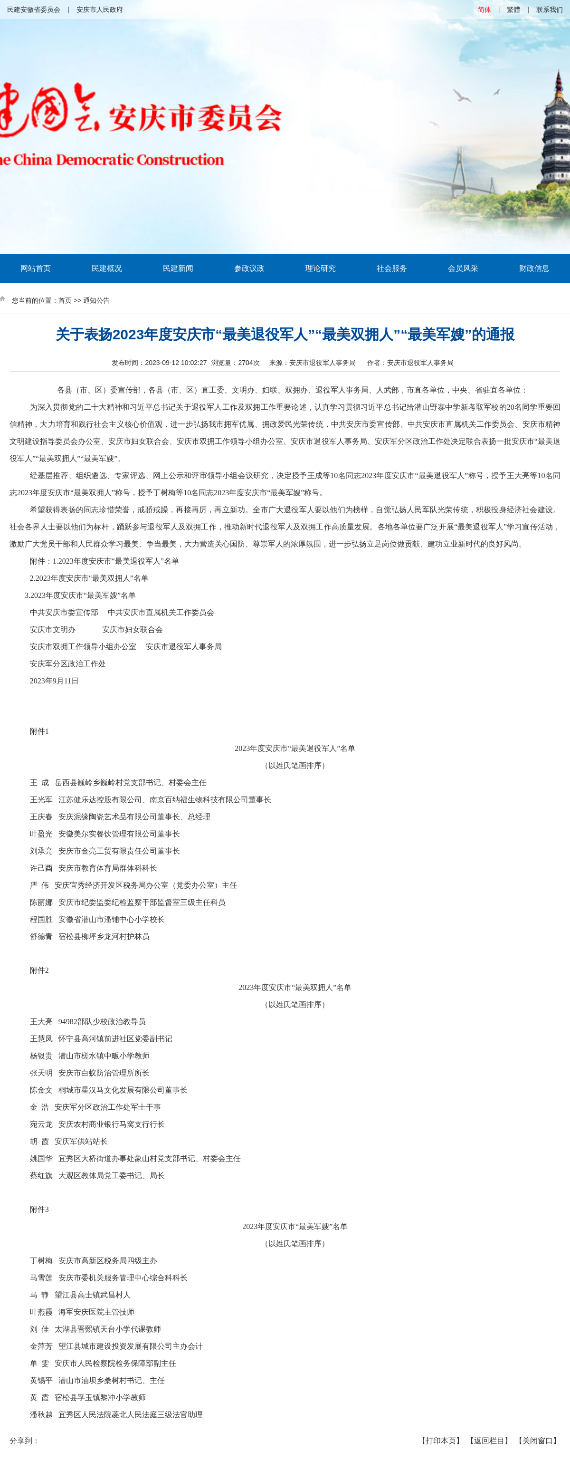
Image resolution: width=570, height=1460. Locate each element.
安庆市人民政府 (99, 9)
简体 (484, 9)
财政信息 (534, 268)
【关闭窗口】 (537, 1441)
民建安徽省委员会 (33, 9)
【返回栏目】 (489, 1441)
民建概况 (107, 268)
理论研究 (320, 268)
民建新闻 (178, 268)
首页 (65, 300)
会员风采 (463, 268)
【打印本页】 (441, 1441)
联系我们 (549, 9)
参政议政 (249, 268)
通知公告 (96, 300)
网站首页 (35, 268)
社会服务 (392, 268)
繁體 (513, 9)
